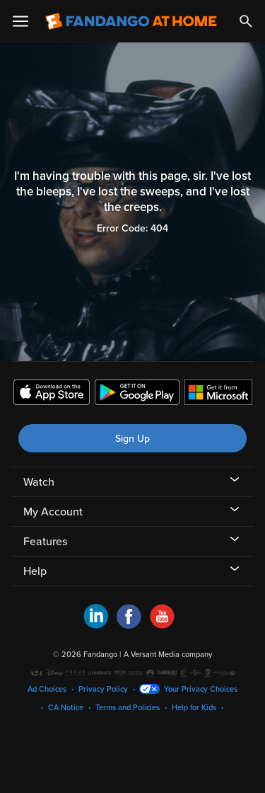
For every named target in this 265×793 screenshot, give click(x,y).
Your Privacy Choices (200, 689)
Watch (38, 482)
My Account (53, 512)
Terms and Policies (127, 707)
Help (35, 571)
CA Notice (65, 707)
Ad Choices (47, 689)
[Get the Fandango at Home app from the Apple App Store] (51, 394)
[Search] (246, 21)
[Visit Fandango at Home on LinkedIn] (96, 625)
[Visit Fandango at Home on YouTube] (162, 625)
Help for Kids (194, 707)
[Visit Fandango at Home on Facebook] (129, 625)
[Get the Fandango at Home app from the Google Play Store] (137, 394)
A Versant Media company (168, 654)
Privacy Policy (103, 689)
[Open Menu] (20, 21)
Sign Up (132, 439)
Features (45, 542)
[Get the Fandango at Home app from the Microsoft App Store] (218, 394)
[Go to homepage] (131, 21)
